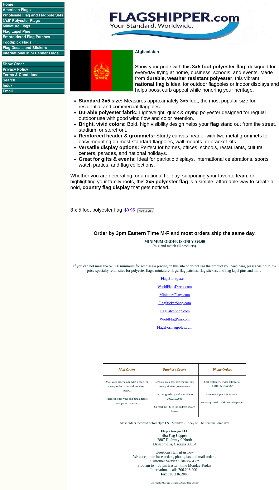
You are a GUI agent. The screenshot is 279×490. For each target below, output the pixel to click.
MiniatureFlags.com (174, 295)
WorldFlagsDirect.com (175, 287)
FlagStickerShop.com (174, 303)
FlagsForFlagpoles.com (174, 327)
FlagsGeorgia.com (174, 279)
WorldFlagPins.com (174, 319)
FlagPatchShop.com (175, 311)
